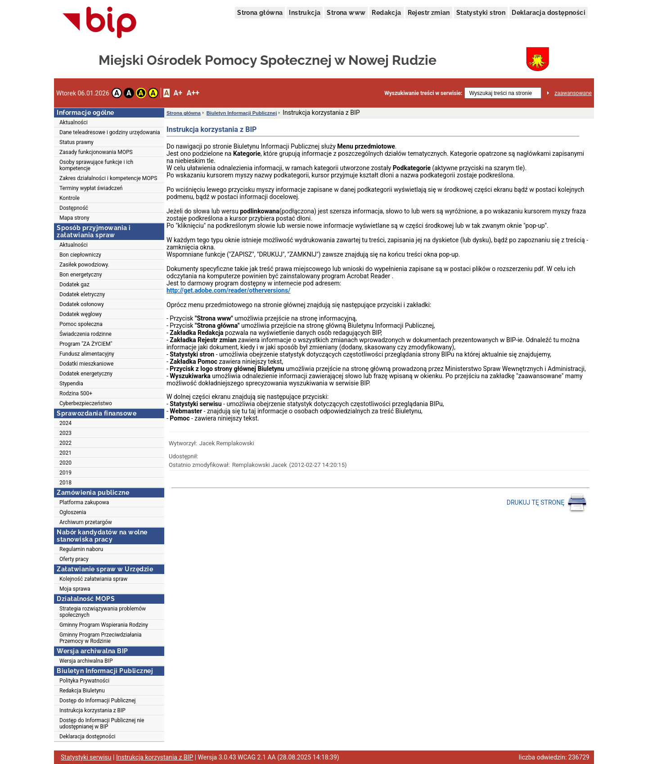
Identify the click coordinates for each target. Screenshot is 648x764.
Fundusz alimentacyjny (86, 354)
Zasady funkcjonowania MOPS (96, 152)
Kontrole (69, 198)
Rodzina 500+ (75, 393)
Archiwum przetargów (85, 522)
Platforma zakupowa (84, 502)
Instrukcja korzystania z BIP (92, 710)
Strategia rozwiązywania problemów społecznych (102, 612)
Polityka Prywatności (84, 681)
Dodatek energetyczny (85, 374)
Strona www (346, 12)
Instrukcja (304, 12)
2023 (65, 433)
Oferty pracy (74, 559)
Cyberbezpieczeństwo (85, 403)
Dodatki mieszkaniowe (86, 364)
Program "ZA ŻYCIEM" (85, 344)
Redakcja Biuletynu (82, 690)
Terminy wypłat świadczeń (90, 188)
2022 (65, 443)
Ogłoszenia (72, 512)
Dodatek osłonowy (81, 304)
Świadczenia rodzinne (85, 334)
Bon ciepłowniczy (80, 255)
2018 (65, 482)
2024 (65, 423)
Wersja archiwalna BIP (86, 661)
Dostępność (73, 208)
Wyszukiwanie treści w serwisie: (423, 93)
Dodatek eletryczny (82, 294)
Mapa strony (74, 218)
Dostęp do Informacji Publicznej (97, 700)
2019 (65, 473)
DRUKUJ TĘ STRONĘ (547, 503)
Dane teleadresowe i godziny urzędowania (109, 132)
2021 (65, 453)
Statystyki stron (480, 12)
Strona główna (260, 12)
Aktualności (73, 122)
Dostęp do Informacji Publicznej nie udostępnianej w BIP (101, 723)
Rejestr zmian (429, 12)
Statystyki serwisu (86, 757)
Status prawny (76, 142)
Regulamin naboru (81, 549)
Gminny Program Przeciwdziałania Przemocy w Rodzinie (100, 638)
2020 (65, 463)
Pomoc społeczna (81, 324)
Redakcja (386, 12)
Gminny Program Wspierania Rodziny (103, 625)
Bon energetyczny (80, 274)
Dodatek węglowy (80, 314)
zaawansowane (573, 93)
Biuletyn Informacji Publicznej (242, 113)
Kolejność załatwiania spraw (93, 579)
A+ (177, 93)
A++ (193, 93)
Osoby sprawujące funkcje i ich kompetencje (96, 165)
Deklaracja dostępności (548, 12)
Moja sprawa (74, 589)
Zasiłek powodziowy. (84, 265)
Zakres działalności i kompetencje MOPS (108, 178)
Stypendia (71, 383)
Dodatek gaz (74, 284)
